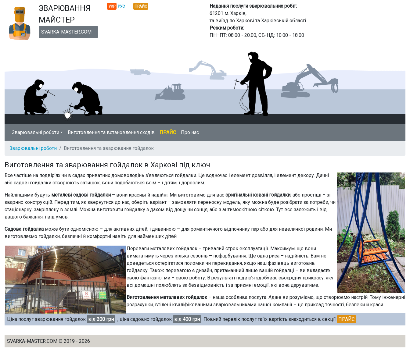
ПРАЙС (168, 132)
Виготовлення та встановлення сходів (111, 132)
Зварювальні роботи (33, 148)
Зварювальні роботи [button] (35, 132)
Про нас (190, 132)
